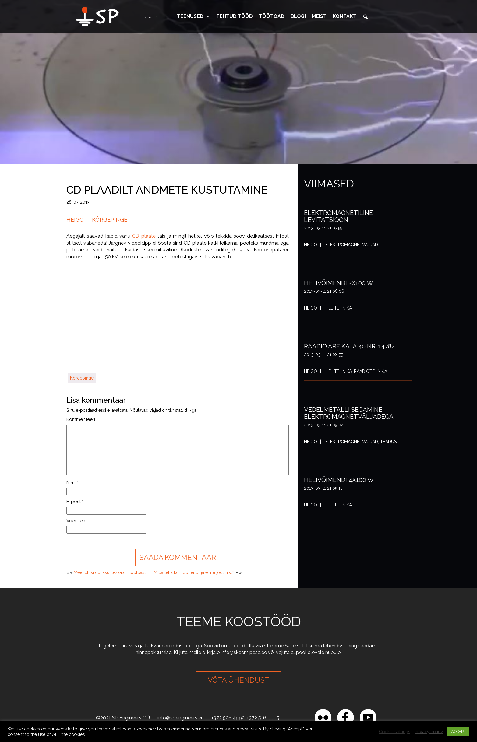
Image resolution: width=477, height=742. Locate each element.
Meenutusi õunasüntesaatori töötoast (110, 572)
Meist (319, 16)
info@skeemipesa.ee (244, 652)
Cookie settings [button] (394, 731)
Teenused (193, 16)
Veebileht (76, 520)
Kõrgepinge (109, 219)
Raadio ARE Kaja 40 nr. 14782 (349, 346)
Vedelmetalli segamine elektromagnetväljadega (349, 413)
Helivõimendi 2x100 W (338, 283)
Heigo (75, 219)
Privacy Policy (429, 731)
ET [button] (153, 16)
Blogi (298, 16)
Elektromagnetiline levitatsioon (338, 216)
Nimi (72, 482)
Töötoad (271, 16)
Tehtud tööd (234, 16)
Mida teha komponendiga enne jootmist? (194, 572)
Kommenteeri (82, 419)
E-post (74, 501)
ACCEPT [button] (458, 731)
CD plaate (143, 236)
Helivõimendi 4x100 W (339, 480)
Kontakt (344, 16)
